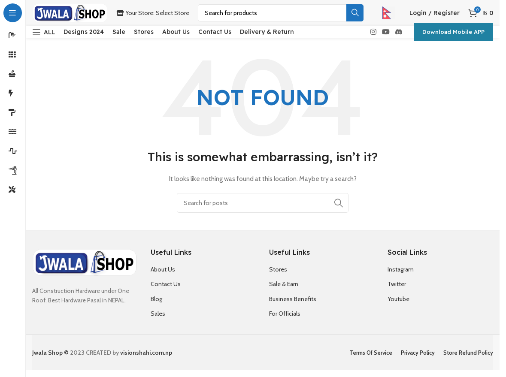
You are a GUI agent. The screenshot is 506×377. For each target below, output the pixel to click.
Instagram (401, 275)
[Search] (281, 12)
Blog (156, 304)
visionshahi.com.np (146, 358)
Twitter (397, 289)
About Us (163, 275)
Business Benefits (292, 304)
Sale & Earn (283, 289)
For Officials (284, 319)
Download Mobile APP (453, 34)
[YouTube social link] (385, 34)
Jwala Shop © (50, 358)
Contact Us (166, 289)
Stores (278, 275)
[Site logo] (70, 12)
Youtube (398, 304)
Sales (158, 319)
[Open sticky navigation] (43, 34)
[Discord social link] (399, 34)
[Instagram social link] (373, 34)
